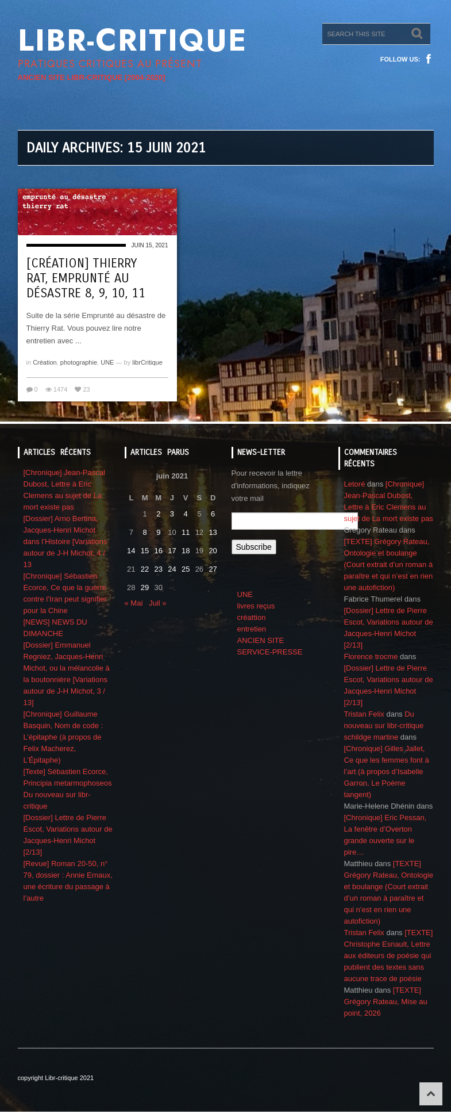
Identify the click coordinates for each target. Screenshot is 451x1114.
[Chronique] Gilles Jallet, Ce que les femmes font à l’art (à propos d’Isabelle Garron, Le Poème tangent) (386, 771)
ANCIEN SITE (260, 640)
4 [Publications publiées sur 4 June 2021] (186, 514)
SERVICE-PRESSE (270, 652)
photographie (78, 362)
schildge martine (371, 737)
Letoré (354, 484)
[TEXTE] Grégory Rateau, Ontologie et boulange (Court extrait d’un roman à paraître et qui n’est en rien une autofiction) (388, 564)
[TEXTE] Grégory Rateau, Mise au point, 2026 (385, 1001)
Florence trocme (371, 656)
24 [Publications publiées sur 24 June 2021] (172, 569)
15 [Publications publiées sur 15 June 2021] (145, 550)
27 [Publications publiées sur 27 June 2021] (213, 569)
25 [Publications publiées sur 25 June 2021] (186, 569)
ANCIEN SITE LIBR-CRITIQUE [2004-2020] (91, 77)
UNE (107, 362)
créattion (251, 617)
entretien (252, 629)
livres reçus (256, 606)
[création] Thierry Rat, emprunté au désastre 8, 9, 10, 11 (85, 278)
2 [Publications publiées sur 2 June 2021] (158, 514)
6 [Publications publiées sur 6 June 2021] (213, 514)
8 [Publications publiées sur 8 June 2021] (144, 532)
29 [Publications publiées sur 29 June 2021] (145, 587)
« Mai (134, 603)
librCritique (147, 362)
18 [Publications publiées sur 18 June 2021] (186, 550)
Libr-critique (132, 40)
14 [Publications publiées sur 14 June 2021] (131, 550)
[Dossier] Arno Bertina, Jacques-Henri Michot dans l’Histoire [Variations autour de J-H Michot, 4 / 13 (65, 541)
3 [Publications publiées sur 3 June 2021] (172, 514)
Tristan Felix (364, 714)
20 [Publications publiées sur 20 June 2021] (213, 550)
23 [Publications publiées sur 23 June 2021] (159, 569)
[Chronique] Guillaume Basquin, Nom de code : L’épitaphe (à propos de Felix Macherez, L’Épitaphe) (63, 737)
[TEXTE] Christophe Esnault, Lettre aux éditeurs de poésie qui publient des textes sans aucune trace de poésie (388, 955)
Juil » (157, 603)
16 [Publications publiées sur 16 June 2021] (159, 550)
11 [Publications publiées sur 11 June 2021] (186, 532)
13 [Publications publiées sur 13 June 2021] (213, 532)
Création (45, 362)
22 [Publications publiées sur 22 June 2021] (145, 569)
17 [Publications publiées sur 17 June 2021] (172, 550)
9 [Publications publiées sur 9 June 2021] (158, 532)
